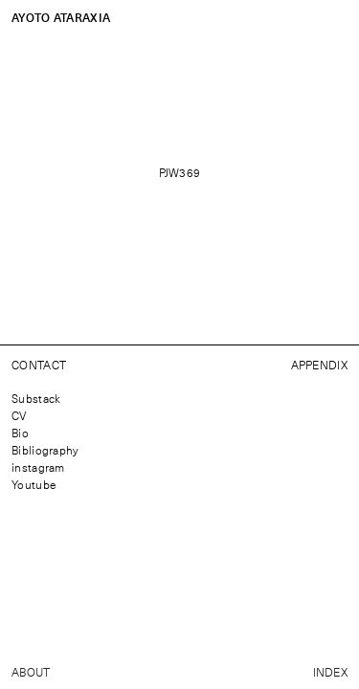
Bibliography (45, 449)
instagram (38, 467)
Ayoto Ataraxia (60, 17)
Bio (20, 432)
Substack (35, 398)
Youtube (33, 484)
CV (19, 415)
